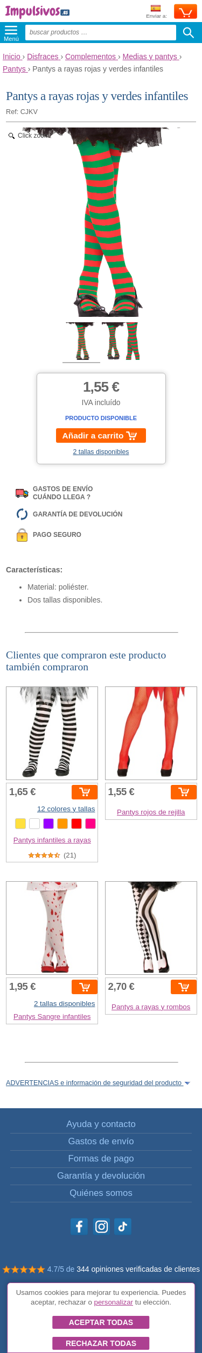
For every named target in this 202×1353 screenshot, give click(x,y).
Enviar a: (156, 12)
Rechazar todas (101, 1343)
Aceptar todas (101, 1322)
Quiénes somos (101, 1193)
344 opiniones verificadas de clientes (138, 1269)
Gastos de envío (101, 1141)
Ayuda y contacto (100, 1124)
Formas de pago (101, 1158)
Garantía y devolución (101, 1176)
